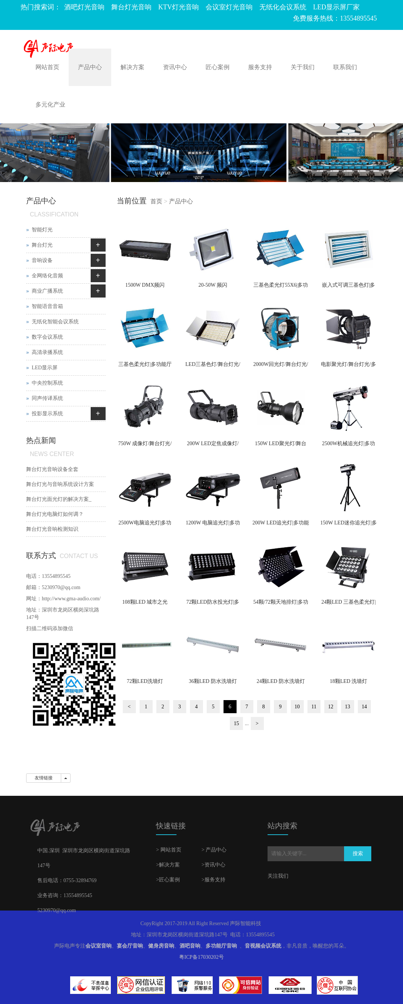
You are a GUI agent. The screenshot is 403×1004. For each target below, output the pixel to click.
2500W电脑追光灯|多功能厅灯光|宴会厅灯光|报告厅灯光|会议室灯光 (145, 525)
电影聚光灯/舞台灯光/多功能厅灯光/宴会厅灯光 (348, 366)
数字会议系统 (47, 337)
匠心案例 (217, 67)
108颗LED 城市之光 (145, 602)
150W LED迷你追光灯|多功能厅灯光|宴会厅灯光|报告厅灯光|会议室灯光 (348, 525)
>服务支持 (213, 880)
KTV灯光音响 (178, 7)
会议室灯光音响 (229, 7)
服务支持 (260, 67)
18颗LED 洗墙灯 (349, 681)
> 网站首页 (168, 850)
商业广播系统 (47, 291)
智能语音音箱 (47, 306)
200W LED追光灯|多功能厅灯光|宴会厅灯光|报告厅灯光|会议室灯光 (280, 525)
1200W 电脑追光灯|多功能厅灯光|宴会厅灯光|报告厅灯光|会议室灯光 (213, 525)
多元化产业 (50, 104)
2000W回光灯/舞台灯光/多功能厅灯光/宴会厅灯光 (280, 366)
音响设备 (42, 260)
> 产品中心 (214, 850)
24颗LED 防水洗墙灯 (281, 681)
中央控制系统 (47, 383)
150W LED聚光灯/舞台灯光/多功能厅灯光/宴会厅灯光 (280, 446)
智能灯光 (42, 229)
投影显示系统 (47, 413)
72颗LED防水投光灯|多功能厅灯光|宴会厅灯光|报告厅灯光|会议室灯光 (213, 604)
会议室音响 (98, 946)
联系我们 (345, 67)
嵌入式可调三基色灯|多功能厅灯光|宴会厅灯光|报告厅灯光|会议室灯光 (348, 287)
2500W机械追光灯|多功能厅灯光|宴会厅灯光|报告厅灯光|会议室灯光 (348, 446)
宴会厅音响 (130, 946)
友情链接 (43, 777)
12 (330, 706)
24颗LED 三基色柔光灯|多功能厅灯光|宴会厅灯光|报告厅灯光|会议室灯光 (348, 604)
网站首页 (47, 67)
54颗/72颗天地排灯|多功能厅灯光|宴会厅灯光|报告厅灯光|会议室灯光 (280, 604)
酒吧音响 (189, 946)
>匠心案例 (168, 880)
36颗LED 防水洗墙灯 (213, 681)
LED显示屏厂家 (336, 7)
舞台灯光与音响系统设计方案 (60, 484)
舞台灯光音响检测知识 (52, 529)
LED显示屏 (44, 367)
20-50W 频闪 (213, 285)
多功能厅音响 (221, 946)
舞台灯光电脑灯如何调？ (55, 514)
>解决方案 (168, 865)
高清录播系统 (47, 352)
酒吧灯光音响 (84, 7)
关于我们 (303, 67)
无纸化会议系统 (282, 7)
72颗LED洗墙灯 (145, 681)
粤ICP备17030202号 (201, 957)
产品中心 (90, 67)
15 (236, 723)
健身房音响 (161, 946)
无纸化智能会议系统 (55, 321)
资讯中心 (175, 67)
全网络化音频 (47, 275)
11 (314, 706)
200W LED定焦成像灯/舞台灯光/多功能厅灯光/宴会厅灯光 (212, 446)
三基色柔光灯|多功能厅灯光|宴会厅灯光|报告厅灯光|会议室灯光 (145, 366)
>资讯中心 (213, 865)
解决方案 (132, 67)
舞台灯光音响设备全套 (52, 469)
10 (297, 706)
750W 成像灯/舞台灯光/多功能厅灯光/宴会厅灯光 (145, 446)
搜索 (358, 853)
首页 (156, 201)
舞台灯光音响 (131, 7)
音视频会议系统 (263, 946)
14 (364, 706)
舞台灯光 (42, 245)
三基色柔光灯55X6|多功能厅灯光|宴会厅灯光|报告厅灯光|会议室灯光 (280, 287)
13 (347, 706)
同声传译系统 (47, 398)
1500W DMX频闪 (145, 285)
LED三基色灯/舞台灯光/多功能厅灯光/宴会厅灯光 (212, 366)
